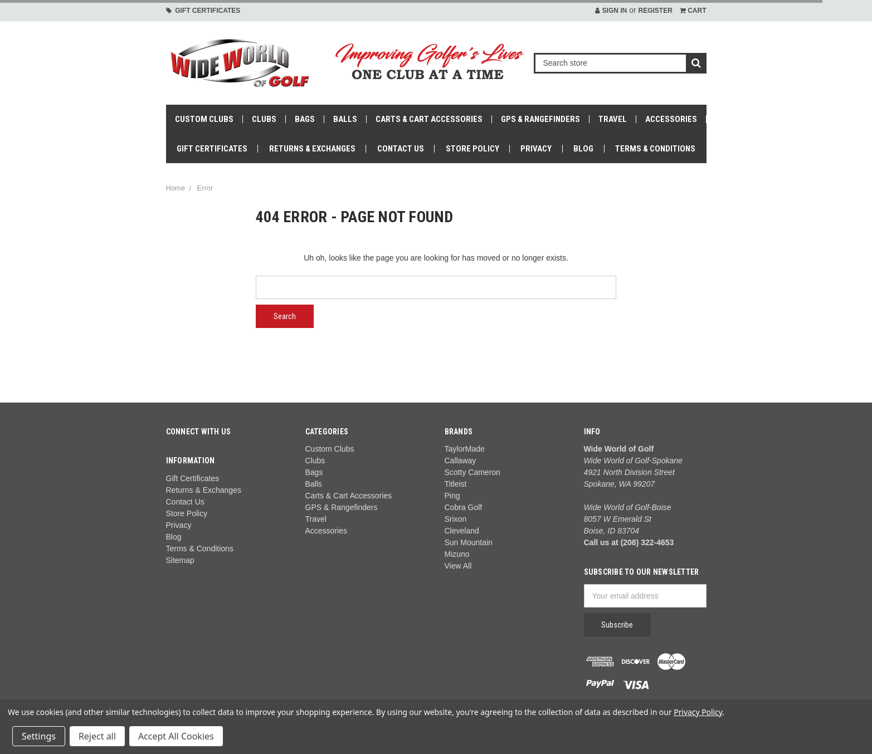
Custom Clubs (204, 119)
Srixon (456, 519)
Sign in (611, 10)
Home (176, 188)
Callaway (460, 460)
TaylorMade (465, 448)
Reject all (97, 736)
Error (205, 188)
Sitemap (180, 560)
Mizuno (457, 554)
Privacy (536, 149)
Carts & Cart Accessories (429, 119)
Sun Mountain (469, 542)
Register (655, 10)
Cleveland (462, 530)
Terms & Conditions (655, 149)
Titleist (456, 483)
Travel (612, 119)
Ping (452, 495)
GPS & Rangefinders (540, 119)
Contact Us (400, 149)
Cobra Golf (464, 507)
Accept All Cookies (176, 736)
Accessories (671, 119)
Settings (39, 736)
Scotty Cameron (472, 472)
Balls (345, 119)
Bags (305, 119)
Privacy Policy (698, 712)
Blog (583, 149)
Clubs (264, 119)
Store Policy (472, 149)
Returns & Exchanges (312, 149)
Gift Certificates (203, 10)
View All (458, 565)
